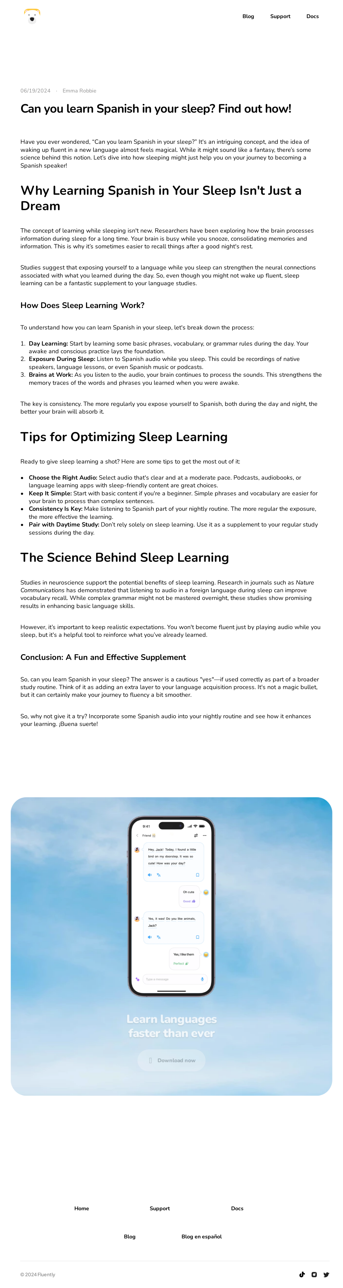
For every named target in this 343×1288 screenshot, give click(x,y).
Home (81, 1208)
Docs (237, 1208)
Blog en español (202, 1236)
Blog (130, 1236)
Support (160, 1208)
